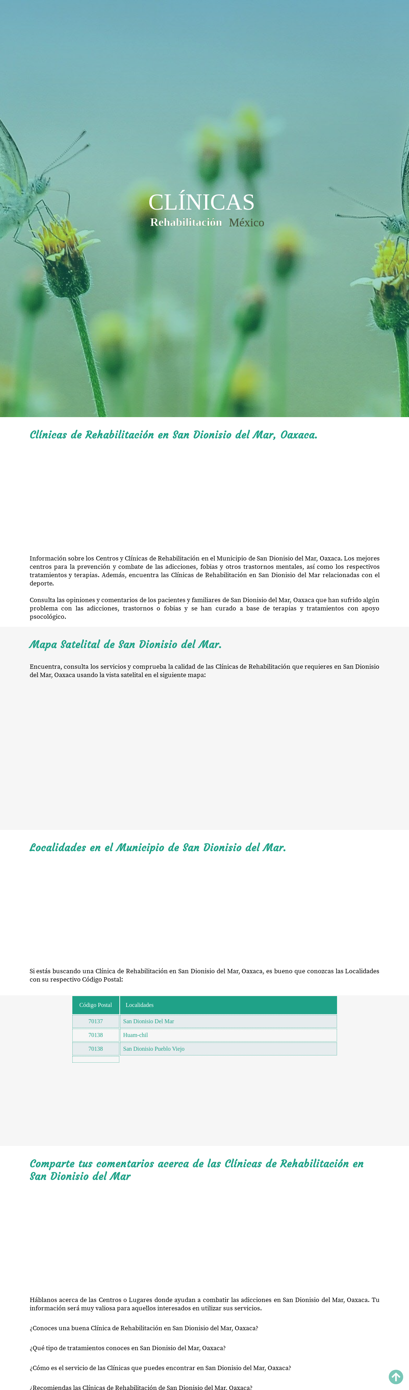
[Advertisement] (204, 498)
